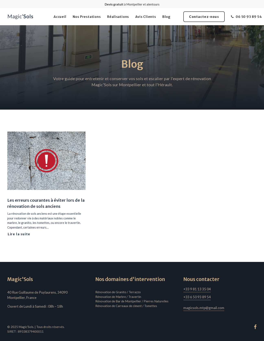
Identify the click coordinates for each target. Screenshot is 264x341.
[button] (46, 161)
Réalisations (118, 17)
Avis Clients (145, 17)
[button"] (255, 328)
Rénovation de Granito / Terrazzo (118, 292)
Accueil (60, 17)
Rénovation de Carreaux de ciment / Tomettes (126, 306)
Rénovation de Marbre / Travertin (118, 297)
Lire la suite (19, 234)
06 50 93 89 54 (249, 17)
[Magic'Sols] (20, 17)
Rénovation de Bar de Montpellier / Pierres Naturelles (131, 301)
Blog (166, 17)
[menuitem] (60, 16)
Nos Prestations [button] (87, 17)
